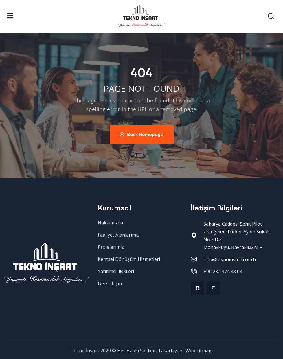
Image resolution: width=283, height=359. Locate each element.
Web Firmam (199, 350)
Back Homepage (141, 134)
